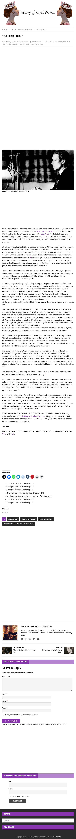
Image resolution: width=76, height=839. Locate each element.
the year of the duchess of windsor (18, 524)
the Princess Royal (44, 231)
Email (4, 701)
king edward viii (45, 519)
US (3, 434)
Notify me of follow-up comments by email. (21, 715)
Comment (6, 676)
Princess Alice (43, 234)
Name (4, 694)
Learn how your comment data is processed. (49, 724)
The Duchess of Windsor (53, 42)
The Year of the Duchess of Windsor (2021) (24, 44)
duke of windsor (28, 519)
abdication (12, 519)
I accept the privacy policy (20, 797)
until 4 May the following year (31, 416)
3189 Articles (47, 626)
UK (13, 434)
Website (5, 708)
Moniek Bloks (36, 42)
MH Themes (57, 837)
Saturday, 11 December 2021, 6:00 (16, 42)
